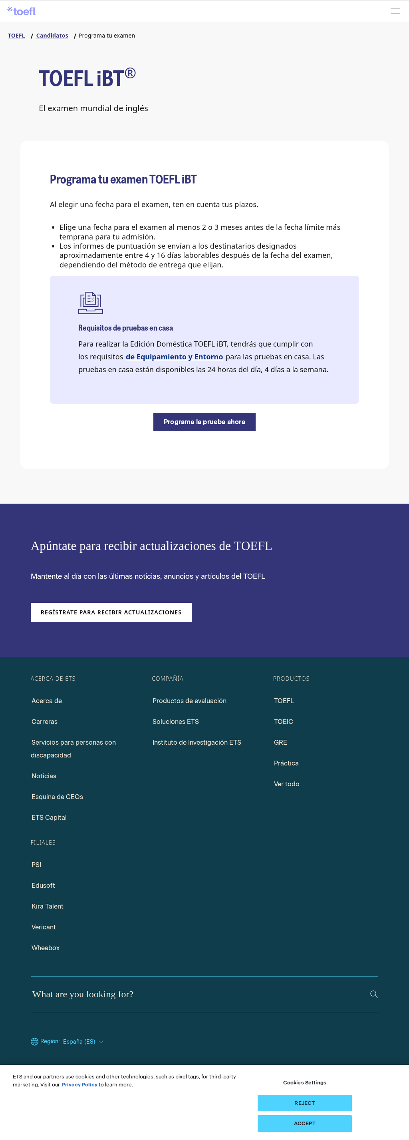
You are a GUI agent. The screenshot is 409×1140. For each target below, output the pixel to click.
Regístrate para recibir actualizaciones (111, 612)
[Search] (374, 994)
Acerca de (47, 701)
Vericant (44, 927)
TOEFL (284, 701)
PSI (36, 865)
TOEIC (283, 721)
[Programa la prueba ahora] (204, 422)
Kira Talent (48, 906)
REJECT (304, 1103)
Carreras (45, 721)
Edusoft (43, 885)
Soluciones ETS (176, 721)
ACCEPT (305, 1123)
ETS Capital (49, 817)
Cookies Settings (304, 1083)
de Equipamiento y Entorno (174, 356)
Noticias (44, 776)
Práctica (286, 763)
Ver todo (287, 784)
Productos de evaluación (189, 701)
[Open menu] (396, 11)
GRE (280, 742)
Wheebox (46, 948)
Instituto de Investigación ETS (197, 742)
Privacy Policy (79, 1085)
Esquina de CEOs (57, 797)
